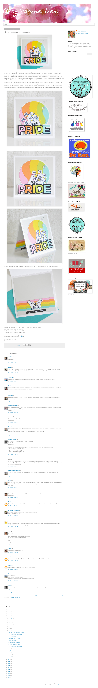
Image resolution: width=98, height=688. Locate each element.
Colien (9, 480)
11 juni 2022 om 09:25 (13, 401)
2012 (9, 677)
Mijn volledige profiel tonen (82, 33)
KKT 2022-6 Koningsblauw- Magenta (16, 632)
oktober (10, 622)
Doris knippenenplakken (13, 510)
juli (9, 628)
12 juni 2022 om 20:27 (13, 526)
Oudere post (61, 595)
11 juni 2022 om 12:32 (13, 434)
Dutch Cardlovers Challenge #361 (15, 634)
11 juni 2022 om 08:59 (13, 381)
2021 (9, 659)
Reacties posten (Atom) (15, 597)
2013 (9, 675)
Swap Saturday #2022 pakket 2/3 (15, 638)
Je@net (10, 565)
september (11, 624)
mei (10, 648)
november (11, 620)
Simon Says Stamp (11, 347)
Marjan (10, 501)
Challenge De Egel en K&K (14, 644)
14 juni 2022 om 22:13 (13, 580)
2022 (9, 617)
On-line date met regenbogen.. (15, 642)
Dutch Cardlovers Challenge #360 (15, 646)
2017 (9, 667)
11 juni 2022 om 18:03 (13, 466)
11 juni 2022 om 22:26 (13, 497)
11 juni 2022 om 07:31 (13, 362)
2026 (9, 609)
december (11, 618)
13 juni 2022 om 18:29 (13, 560)
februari (10, 654)
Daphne (10, 573)
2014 (9, 673)
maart (10, 652)
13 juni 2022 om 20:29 (13, 569)
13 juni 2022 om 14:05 (13, 552)
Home (6, 24)
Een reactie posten (10, 592)
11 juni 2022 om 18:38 (13, 476)
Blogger (57, 684)
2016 (9, 669)
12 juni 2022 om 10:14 (13, 515)
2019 (9, 663)
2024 (9, 613)
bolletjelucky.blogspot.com (14, 470)
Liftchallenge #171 (12, 636)
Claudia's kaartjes (12, 439)
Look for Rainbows (12, 640)
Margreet (10, 356)
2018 (9, 665)
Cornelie (10, 426)
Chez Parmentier (30, 11)
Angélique (10, 395)
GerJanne (10, 520)
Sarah (9, 585)
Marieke (10, 556)
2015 (9, 671)
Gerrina (10, 385)
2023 (9, 615)
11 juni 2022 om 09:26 (13, 412)
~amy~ (9, 548)
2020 (9, 661)
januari (10, 656)
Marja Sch (10, 377)
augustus (11, 626)
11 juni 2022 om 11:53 (12, 422)
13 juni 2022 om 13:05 (13, 543)
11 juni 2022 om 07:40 (13, 372)
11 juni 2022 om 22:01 (13, 487)
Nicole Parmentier (82, 31)
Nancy (9, 531)
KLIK (22, 336)
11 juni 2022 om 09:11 (12, 391)
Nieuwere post (8, 595)
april (10, 651)
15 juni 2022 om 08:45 (13, 589)
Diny (9, 491)
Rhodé (9, 367)
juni (10, 630)
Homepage (35, 595)
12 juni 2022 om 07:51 (13, 505)
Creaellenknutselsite (12, 405)
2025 (9, 611)
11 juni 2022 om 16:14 (13, 454)
